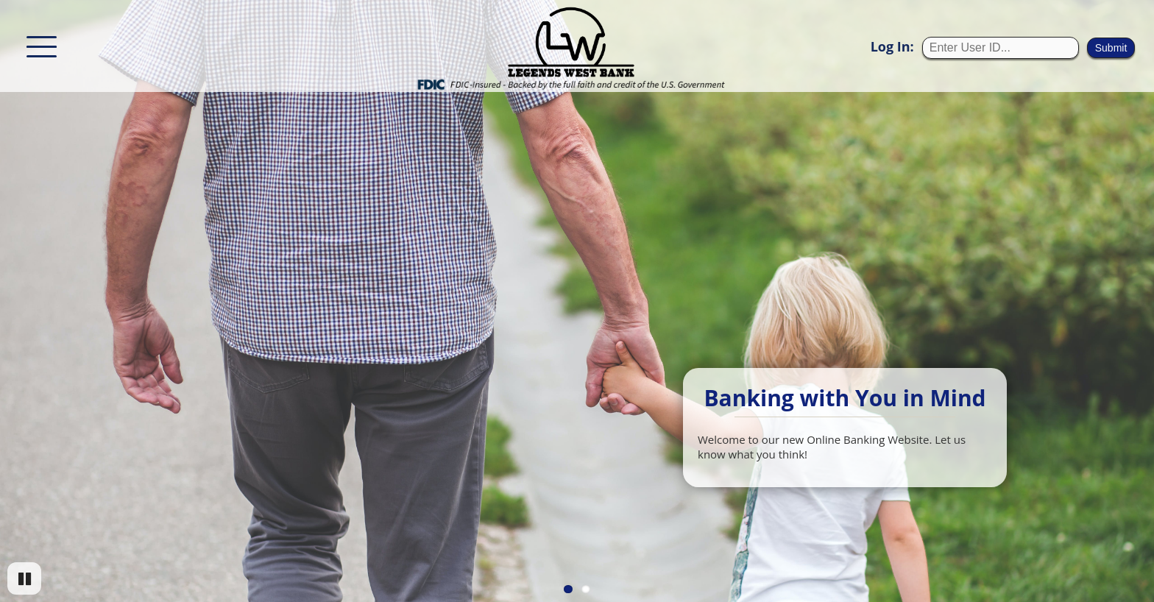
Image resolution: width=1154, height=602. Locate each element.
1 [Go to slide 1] (568, 589)
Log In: (892, 46)
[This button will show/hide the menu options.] (41, 45)
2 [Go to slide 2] (585, 589)
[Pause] (24, 578)
